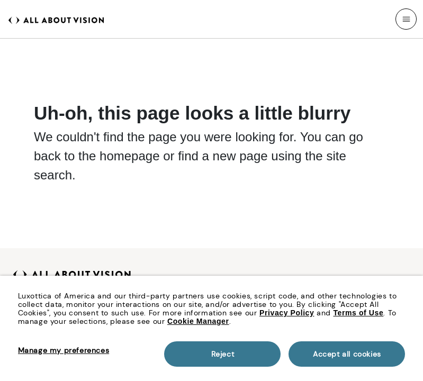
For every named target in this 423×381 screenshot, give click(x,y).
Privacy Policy (286, 313)
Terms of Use (358, 313)
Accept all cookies (347, 354)
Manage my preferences (64, 350)
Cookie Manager (198, 321)
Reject (223, 354)
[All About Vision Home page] (56, 19)
